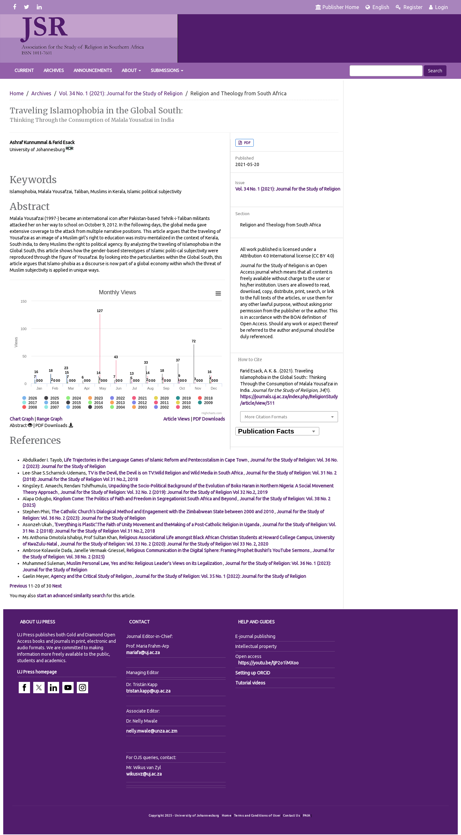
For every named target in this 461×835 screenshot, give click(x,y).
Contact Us (292, 815)
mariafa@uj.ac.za (143, 652)
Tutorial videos (250, 682)
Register (409, 7)
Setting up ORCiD (252, 672)
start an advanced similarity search (71, 595)
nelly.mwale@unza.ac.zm (151, 731)
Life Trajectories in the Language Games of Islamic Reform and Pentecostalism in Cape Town (156, 460)
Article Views (176, 419)
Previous (18, 586)
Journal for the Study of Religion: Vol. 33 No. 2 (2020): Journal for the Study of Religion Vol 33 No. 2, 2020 (164, 544)
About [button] (131, 70)
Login (438, 7)
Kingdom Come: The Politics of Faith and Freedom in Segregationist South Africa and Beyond (145, 498)
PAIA (307, 815)
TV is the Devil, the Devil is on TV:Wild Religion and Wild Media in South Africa (166, 472)
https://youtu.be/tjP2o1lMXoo (268, 662)
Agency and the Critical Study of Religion (92, 576)
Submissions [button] (167, 70)
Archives (54, 70)
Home (17, 93)
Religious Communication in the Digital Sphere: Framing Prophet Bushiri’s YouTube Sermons (219, 550)
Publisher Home (337, 7)
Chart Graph (22, 419)
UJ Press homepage (37, 671)
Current (24, 70)
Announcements (93, 70)
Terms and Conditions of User (258, 815)
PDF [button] (247, 143)
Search (435, 71)
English (377, 7)
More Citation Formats (266, 416)
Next (57, 586)
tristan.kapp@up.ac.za (148, 691)
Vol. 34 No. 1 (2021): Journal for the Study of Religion (121, 93)
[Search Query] (386, 70)
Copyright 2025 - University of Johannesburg (184, 815)
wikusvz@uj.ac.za (144, 774)
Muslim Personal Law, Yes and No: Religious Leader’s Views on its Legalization (145, 563)
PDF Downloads (209, 419)
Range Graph (49, 419)
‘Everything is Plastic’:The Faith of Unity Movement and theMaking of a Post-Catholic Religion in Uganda (157, 524)
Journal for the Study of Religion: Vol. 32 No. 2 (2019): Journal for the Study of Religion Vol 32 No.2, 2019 (164, 492)
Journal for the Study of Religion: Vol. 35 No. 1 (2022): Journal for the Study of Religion (220, 576)
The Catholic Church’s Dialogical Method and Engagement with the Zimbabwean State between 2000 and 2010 (163, 511)
